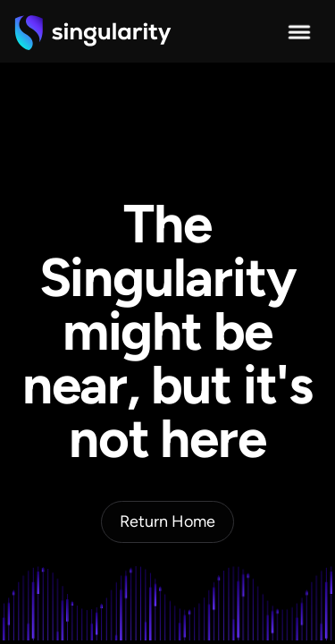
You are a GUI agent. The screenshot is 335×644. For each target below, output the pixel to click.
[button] (299, 32)
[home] (93, 32)
